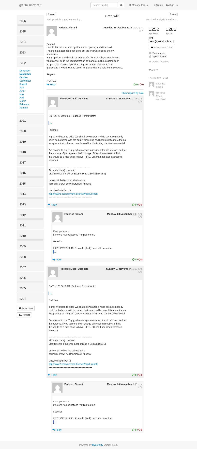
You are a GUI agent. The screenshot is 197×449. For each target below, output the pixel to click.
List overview (26, 308)
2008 (23, 257)
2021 (23, 120)
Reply (51, 84)
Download (24, 315)
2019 (23, 141)
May (22, 94)
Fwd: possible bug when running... (64, 19)
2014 (23, 194)
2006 (23, 277)
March (23, 101)
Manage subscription (161, 47)
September (25, 80)
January (24, 107)
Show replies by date (133, 93)
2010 (23, 236)
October (24, 77)
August (23, 84)
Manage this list (138, 5)
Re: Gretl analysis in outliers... (162, 19)
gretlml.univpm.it (30, 5)
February (24, 104)
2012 (23, 215)
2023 (23, 52)
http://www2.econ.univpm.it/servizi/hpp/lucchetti (73, 193)
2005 (23, 288)
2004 (23, 298)
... (51, 122)
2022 (23, 63)
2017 (23, 162)
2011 (23, 225)
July (22, 87)
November (25, 74)
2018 (23, 152)
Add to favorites (159, 61)
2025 (23, 31)
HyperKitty (97, 445)
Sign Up (172, 5)
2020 (23, 131)
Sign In (158, 5)
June (22, 90)
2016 (23, 173)
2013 (23, 204)
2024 (23, 42)
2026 (23, 21)
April (22, 97)
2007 (23, 267)
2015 (23, 183)
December (25, 70)
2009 (23, 246)
